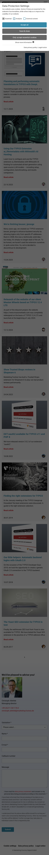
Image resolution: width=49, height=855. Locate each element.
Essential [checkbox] (8, 19)
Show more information (24, 42)
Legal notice (42, 47)
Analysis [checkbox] (19, 19)
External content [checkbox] (32, 19)
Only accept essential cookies (24, 37)
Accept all (24, 25)
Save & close (24, 31)
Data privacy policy (30, 47)
